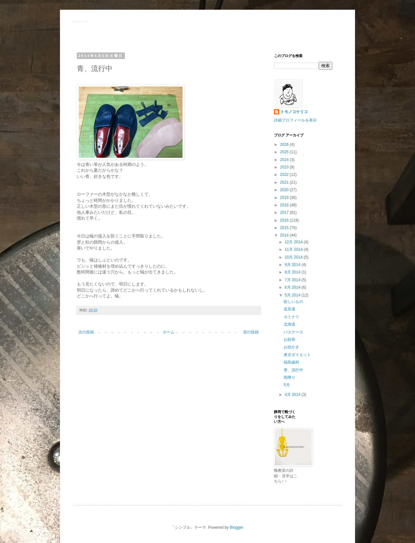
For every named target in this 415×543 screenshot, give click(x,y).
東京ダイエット (297, 354)
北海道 (289, 324)
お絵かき (291, 347)
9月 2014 (293, 264)
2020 (285, 190)
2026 (285, 144)
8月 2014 (293, 272)
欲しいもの (293, 301)
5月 (287, 385)
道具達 (289, 309)
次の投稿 (86, 332)
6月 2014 (293, 287)
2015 (285, 227)
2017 (285, 212)
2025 (285, 152)
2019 (285, 197)
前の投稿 (251, 332)
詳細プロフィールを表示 (295, 120)
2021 (285, 182)
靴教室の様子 (81, 21)
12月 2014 (294, 242)
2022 (285, 174)
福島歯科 (291, 362)
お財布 (289, 339)
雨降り (289, 377)
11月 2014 (294, 249)
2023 (285, 167)
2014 (285, 235)
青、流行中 (293, 370)
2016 (285, 220)
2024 (285, 159)
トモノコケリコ (294, 112)
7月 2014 (293, 280)
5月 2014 (293, 295)
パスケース (293, 332)
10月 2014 (294, 257)
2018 (285, 205)
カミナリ (291, 317)
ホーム (168, 332)
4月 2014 (293, 394)
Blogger (236, 527)
